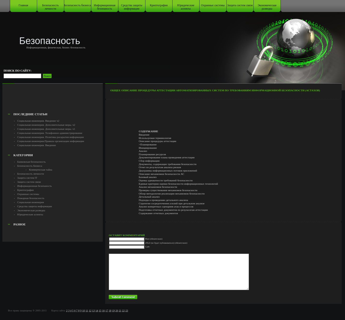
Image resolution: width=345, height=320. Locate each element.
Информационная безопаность (104, 7)
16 (103, 310)
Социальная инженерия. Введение (36, 145)
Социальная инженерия (30, 202)
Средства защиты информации (131, 7)
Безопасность (49, 40)
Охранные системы (212, 5)
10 (83, 310)
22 (123, 310)
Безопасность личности (50, 7)
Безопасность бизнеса (77, 5)
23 (126, 310)
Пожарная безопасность (30, 198)
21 (120, 310)
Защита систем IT (27, 177)
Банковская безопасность (31, 161)
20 (116, 310)
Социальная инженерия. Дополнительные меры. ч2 (46, 124)
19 (113, 310)
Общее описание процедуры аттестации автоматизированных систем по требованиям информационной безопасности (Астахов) (215, 90)
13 (93, 310)
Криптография (159, 5)
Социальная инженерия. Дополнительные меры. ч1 (46, 128)
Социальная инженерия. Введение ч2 (38, 120)
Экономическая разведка (267, 7)
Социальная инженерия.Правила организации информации (50, 141)
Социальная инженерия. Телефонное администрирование (49, 132)
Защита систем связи (240, 5)
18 (110, 310)
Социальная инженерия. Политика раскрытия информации (50, 137)
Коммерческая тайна (40, 169)
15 (100, 310)
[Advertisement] (53, 99)
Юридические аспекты (186, 7)
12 (90, 310)
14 (96, 310)
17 (106, 310)
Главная (23, 5)
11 (87, 310)
